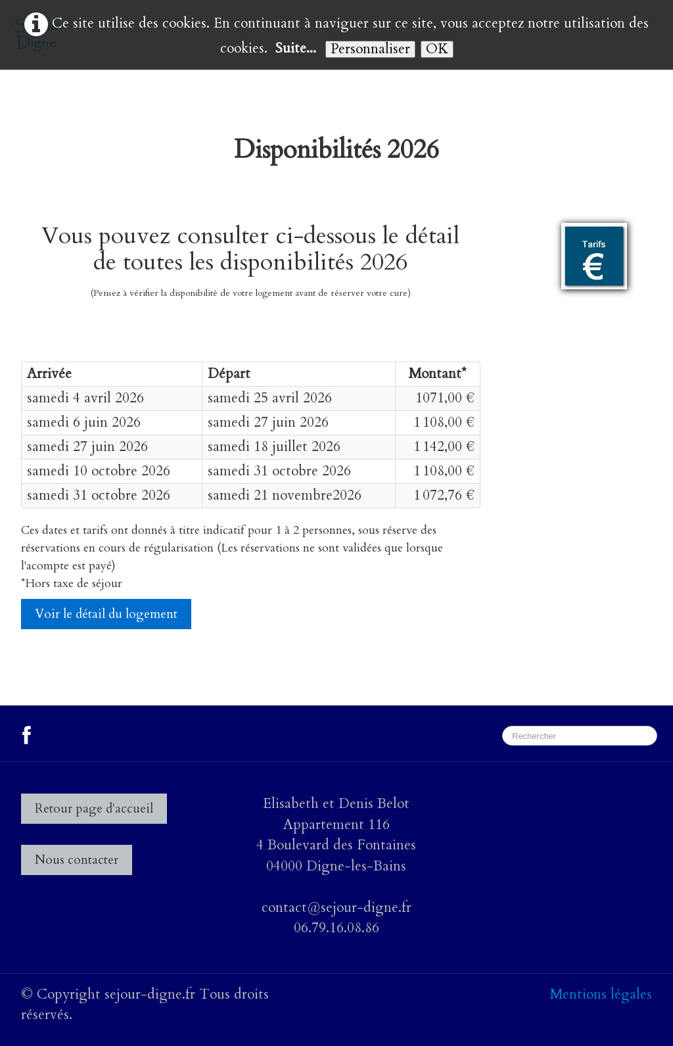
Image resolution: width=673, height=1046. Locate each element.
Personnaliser (370, 49)
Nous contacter (76, 859)
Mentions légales (601, 994)
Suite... (295, 48)
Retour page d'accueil (94, 808)
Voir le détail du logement (106, 614)
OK (437, 49)
